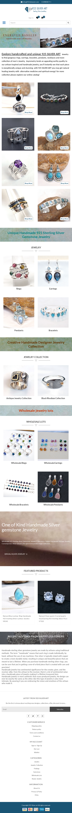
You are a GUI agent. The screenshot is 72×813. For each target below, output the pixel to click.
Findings (36, 768)
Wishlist (36, 752)
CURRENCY (46, 2)
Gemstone (36, 772)
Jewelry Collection (36, 357)
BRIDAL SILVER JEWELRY (16, 554)
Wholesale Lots (36, 421)
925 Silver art (33, 805)
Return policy (36, 729)
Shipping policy (37, 726)
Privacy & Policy (36, 792)
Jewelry (36, 247)
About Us (37, 788)
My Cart (36, 749)
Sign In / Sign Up (36, 746)
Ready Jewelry (37, 779)
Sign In (31, 18)
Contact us (36, 736)
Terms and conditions (37, 733)
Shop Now (28, 112)
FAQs (36, 795)
